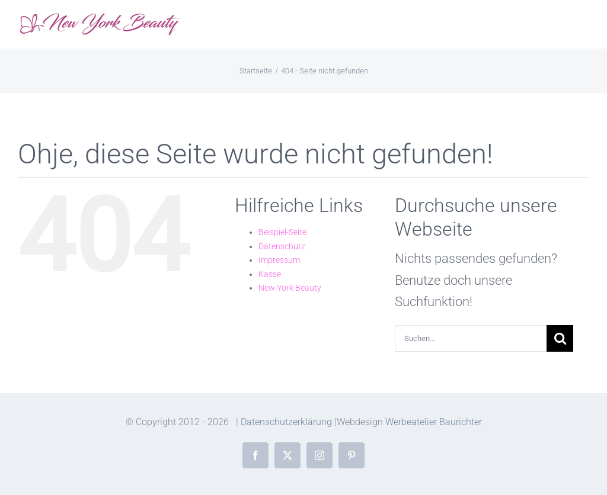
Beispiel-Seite (282, 232)
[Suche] (560, 338)
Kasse (269, 274)
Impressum (279, 260)
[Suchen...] (471, 338)
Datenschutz (281, 246)
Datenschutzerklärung (286, 421)
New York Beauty (289, 287)
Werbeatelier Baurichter (433, 421)
